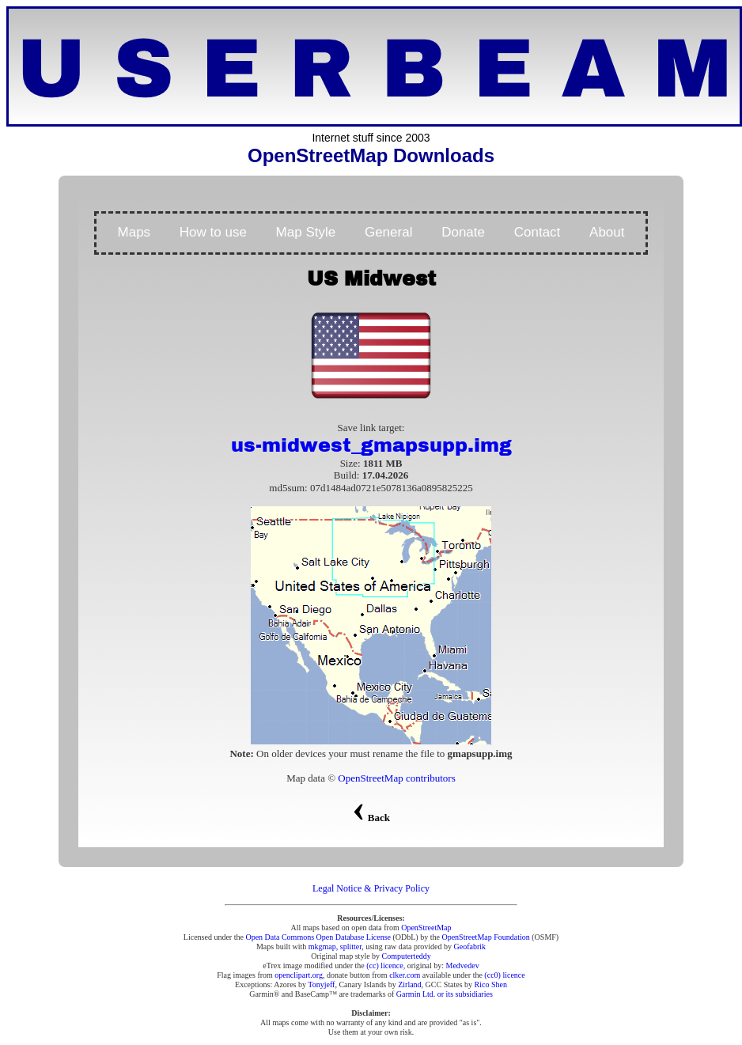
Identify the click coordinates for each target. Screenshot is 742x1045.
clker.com (404, 975)
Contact (537, 232)
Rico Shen (491, 984)
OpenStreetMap (426, 927)
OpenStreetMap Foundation (485, 937)
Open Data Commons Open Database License (318, 937)
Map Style (306, 232)
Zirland (409, 984)
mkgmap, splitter (335, 946)
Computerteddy (406, 956)
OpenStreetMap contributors (396, 778)
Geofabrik (470, 946)
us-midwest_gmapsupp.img (371, 445)
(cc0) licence (504, 975)
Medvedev (462, 965)
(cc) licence (384, 965)
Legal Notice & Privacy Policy (371, 888)
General (388, 232)
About (606, 232)
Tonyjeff (321, 984)
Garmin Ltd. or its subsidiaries (444, 994)
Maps (134, 232)
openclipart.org (298, 975)
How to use (213, 232)
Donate (463, 232)
